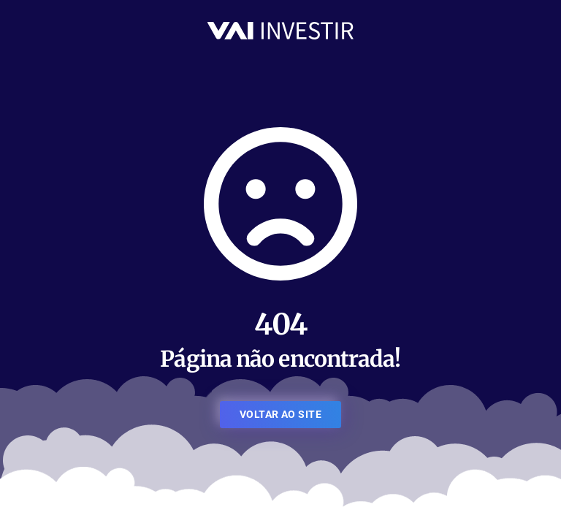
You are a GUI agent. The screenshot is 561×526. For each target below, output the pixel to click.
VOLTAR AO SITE (280, 414)
